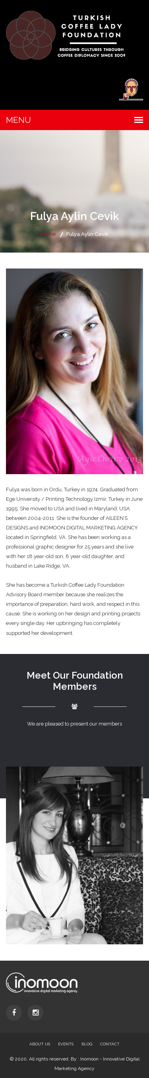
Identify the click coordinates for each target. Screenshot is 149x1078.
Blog (86, 1044)
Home (48, 234)
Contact (110, 1044)
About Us (39, 1044)
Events (66, 1044)
